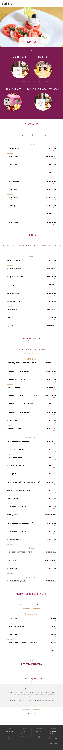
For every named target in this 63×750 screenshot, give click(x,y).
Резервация (38, 731)
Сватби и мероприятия (53, 740)
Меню (31, 4)
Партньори (9, 738)
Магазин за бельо (53, 743)
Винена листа (24, 736)
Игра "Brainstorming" (53, 738)
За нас (25, 4)
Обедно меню (24, 733)
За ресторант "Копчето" (9, 731)
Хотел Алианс (46, 4)
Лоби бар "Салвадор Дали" (53, 733)
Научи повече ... (31, 713)
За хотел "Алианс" (9, 733)
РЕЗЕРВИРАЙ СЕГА (31, 664)
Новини (9, 736)
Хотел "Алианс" (53, 731)
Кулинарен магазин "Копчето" (53, 736)
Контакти (38, 4)
